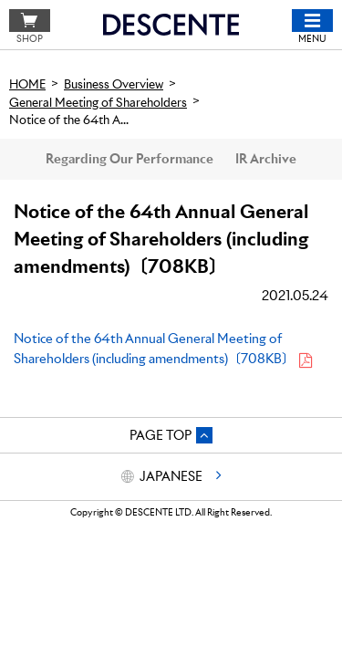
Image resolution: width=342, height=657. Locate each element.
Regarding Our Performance (129, 159)
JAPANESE (171, 476)
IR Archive (265, 159)
